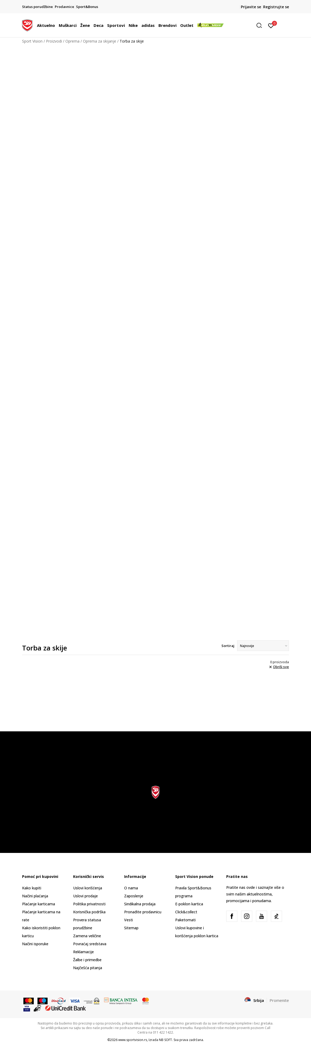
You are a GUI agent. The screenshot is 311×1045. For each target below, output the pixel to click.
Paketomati (185, 919)
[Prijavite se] (271, 25)
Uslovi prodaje (85, 895)
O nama (131, 887)
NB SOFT (165, 1040)
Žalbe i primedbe (87, 959)
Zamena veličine (87, 935)
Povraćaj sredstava (89, 943)
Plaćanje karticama (38, 903)
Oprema (72, 41)
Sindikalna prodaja (140, 903)
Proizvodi (54, 41)
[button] (261, 25)
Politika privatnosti (89, 903)
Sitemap (131, 927)
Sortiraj (227, 645)
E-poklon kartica (189, 903)
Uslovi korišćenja (87, 887)
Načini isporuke (35, 943)
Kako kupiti (31, 887)
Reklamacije (83, 951)
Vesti (128, 919)
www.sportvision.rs (132, 1040)
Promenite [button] (279, 1000)
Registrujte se (276, 6)
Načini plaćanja (35, 895)
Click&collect (186, 911)
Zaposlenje (133, 895)
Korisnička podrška (89, 911)
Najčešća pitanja (87, 967)
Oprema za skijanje (99, 41)
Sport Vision (32, 41)
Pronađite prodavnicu (142, 911)
